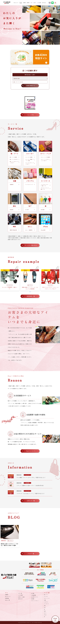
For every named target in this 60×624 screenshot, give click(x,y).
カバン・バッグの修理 (45, 157)
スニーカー (46, 596)
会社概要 (32, 598)
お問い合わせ (44, 2)
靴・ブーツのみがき (14, 159)
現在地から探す (30, 75)
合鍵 (45, 600)
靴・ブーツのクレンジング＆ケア (14, 162)
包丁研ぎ (27, 209)
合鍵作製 (11, 184)
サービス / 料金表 (20, 2)
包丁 (45, 607)
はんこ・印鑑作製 (28, 230)
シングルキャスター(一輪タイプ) (45, 185)
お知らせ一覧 (7, 600)
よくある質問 (39, 2)
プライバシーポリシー (35, 600)
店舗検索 (24, 2)
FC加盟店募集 (33, 595)
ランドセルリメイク (29, 184)
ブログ (31, 2)
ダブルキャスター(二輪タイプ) (45, 188)
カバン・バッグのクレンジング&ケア (45, 160)
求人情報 (32, 593)
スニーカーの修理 (28, 157)
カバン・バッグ (46, 598)
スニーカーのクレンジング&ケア (29, 163)
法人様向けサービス (34, 597)
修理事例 (28, 2)
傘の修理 (42, 209)
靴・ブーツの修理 (13, 157)
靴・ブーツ (46, 594)
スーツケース (46, 603)
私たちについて (16, 2)
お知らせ (34, 2)
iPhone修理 (43, 230)
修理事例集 (7, 598)
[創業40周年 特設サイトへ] (30, 57)
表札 (45, 605)
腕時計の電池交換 (13, 230)
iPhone (45, 614)
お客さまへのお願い (21, 597)
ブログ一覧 (20, 593)
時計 (45, 611)
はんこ (45, 613)
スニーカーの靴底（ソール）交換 (29, 160)
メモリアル (46, 602)
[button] (59, 279)
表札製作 (11, 209)
